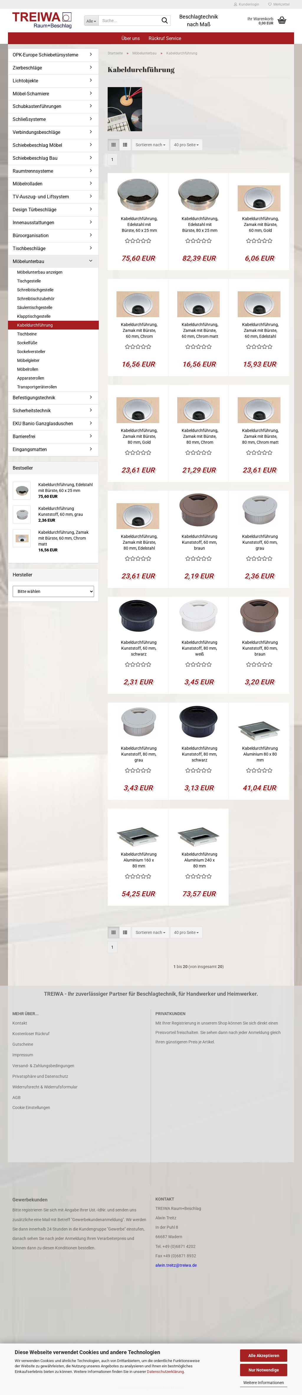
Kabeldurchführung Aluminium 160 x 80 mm (139, 860)
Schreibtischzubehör (36, 298)
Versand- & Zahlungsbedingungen (43, 1065)
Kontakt (19, 1023)
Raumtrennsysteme (33, 171)
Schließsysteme (29, 119)
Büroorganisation (31, 235)
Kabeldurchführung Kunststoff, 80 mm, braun (260, 648)
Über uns (131, 38)
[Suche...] (91, 20)
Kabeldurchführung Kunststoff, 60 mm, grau (260, 542)
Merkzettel (279, 4)
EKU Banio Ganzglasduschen (43, 423)
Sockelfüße (27, 342)
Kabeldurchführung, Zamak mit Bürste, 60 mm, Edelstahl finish (260, 330)
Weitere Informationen (263, 1382)
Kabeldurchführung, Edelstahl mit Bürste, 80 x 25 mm (200, 224)
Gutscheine (22, 1044)
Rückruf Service (165, 38)
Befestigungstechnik (34, 397)
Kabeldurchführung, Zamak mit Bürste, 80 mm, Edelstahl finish (139, 542)
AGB (16, 1097)
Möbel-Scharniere (31, 94)
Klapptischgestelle (33, 316)
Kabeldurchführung (35, 325)
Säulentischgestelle (34, 307)
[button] (113, 145)
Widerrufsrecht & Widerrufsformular (45, 1087)
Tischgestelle (29, 281)
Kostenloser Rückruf (31, 1033)
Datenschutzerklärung (165, 1371)
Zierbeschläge (27, 68)
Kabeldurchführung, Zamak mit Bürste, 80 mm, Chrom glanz (200, 436)
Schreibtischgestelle (35, 289)
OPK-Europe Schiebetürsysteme (45, 55)
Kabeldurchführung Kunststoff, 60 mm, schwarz (139, 648)
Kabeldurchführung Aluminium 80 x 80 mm (260, 754)
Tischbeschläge (29, 248)
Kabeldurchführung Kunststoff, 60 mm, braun (199, 542)
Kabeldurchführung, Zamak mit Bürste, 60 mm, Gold (260, 224)
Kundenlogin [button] (246, 4)
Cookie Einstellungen (31, 1107)
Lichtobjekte (25, 81)
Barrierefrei (24, 436)
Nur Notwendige (264, 1370)
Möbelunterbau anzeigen (40, 272)
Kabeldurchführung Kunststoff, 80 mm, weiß (199, 648)
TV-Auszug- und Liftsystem (41, 196)
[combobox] (150, 145)
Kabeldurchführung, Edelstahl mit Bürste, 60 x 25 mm (139, 224)
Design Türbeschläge (34, 209)
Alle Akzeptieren (263, 1355)
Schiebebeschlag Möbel (37, 145)
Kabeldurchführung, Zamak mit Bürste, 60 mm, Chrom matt (200, 330)
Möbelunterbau (28, 261)
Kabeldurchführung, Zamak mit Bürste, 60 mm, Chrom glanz (139, 330)
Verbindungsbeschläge (36, 132)
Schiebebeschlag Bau (35, 158)
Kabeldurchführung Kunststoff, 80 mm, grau (139, 754)
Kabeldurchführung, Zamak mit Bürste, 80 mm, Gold (139, 436)
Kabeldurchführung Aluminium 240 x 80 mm (199, 860)
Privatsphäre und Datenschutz (40, 1076)
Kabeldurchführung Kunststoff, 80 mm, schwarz (199, 754)
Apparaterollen (30, 378)
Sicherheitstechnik (32, 410)
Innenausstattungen (33, 222)
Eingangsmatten (30, 449)
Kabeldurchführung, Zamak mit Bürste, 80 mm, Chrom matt (260, 436)
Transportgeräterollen (37, 387)
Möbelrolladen (27, 184)
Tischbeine (27, 334)
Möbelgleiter (28, 360)
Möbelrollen (27, 369)
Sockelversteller (31, 351)
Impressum (22, 1055)
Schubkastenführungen (37, 106)
